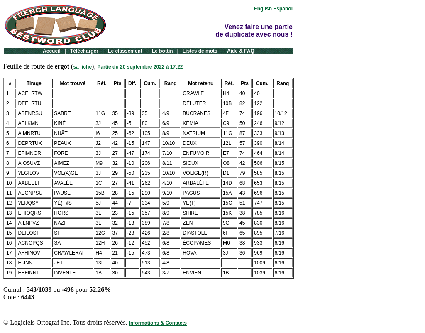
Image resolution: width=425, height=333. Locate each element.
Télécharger (84, 51)
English (263, 9)
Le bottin (162, 51)
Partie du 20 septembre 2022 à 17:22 (140, 67)
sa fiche (82, 67)
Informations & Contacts (158, 323)
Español (283, 9)
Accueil (52, 51)
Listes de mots (200, 51)
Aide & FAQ (240, 51)
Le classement (125, 51)
